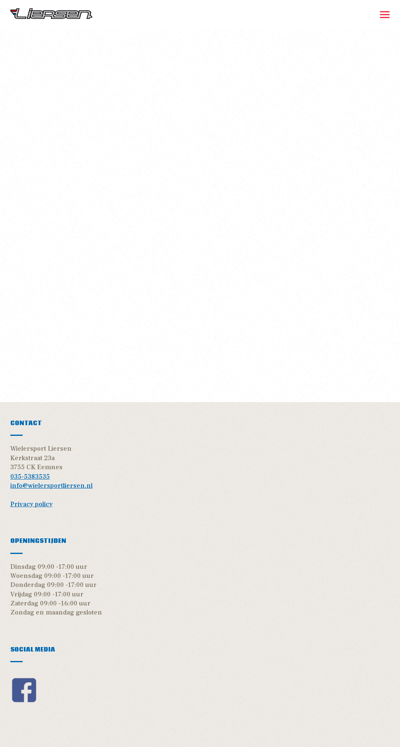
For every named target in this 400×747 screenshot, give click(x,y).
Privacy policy (31, 504)
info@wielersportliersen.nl (51, 486)
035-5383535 (30, 476)
